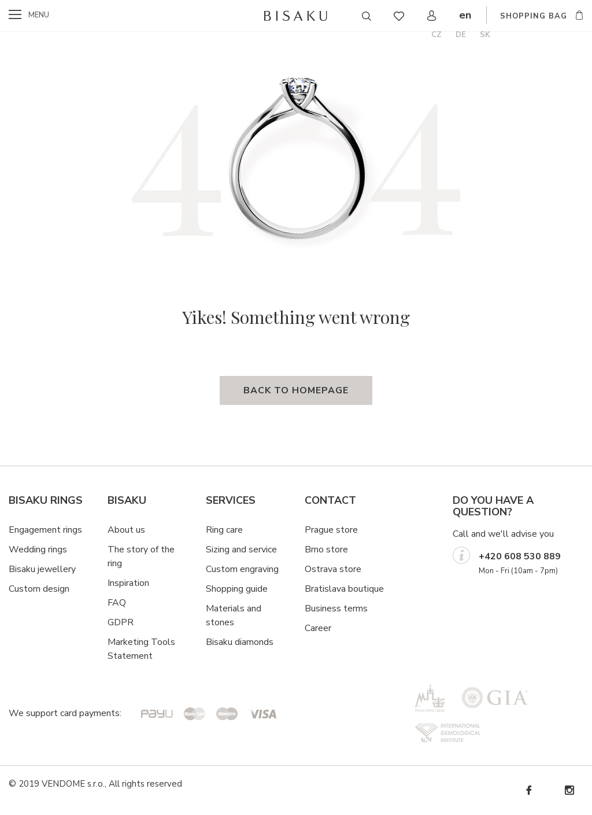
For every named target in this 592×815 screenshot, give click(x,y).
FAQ (117, 602)
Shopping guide (237, 588)
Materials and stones (233, 615)
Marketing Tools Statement (141, 649)
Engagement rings (45, 529)
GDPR (121, 622)
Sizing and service (241, 549)
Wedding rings (38, 549)
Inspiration (128, 583)
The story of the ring (141, 556)
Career (318, 628)
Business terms (336, 608)
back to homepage (296, 390)
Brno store (326, 549)
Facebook (528, 790)
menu (38, 15)
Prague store (331, 529)
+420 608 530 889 (520, 556)
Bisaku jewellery (42, 569)
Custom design (39, 588)
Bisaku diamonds (239, 642)
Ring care (224, 529)
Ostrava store (333, 569)
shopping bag (533, 16)
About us (126, 529)
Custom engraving (242, 569)
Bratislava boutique (344, 588)
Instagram (568, 790)
